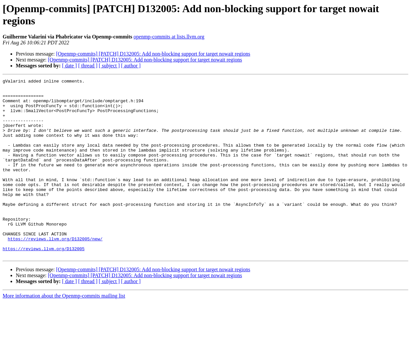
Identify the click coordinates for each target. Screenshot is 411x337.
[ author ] (131, 65)
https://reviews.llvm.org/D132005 (44, 283)
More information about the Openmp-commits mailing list (64, 331)
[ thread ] (87, 65)
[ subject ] (109, 65)
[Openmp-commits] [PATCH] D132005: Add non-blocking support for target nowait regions (153, 54)
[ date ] (69, 65)
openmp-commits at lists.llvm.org (169, 36)
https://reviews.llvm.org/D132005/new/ (55, 271)
